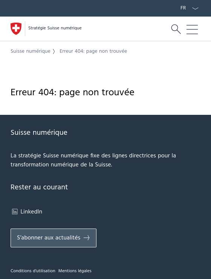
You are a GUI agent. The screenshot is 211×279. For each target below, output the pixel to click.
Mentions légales (75, 271)
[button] (34, 51)
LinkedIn (26, 212)
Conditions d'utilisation (33, 271)
